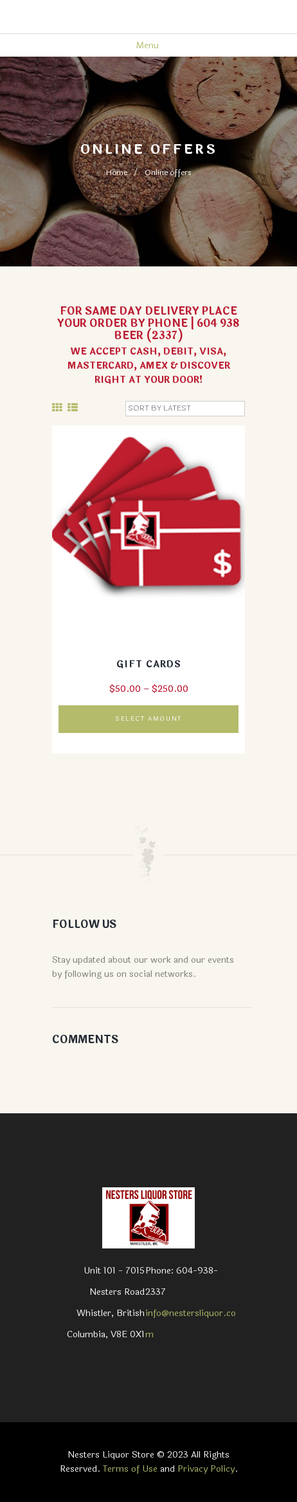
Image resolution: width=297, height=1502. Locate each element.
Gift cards (148, 664)
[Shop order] (185, 408)
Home (116, 172)
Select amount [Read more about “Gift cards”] (148, 719)
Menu (147, 45)
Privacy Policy (206, 1469)
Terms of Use (130, 1469)
